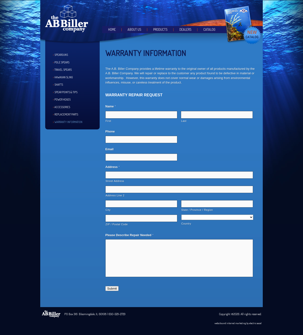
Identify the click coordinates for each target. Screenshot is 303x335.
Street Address (115, 181)
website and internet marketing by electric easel (238, 323)
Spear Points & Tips (65, 92)
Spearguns (61, 55)
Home (112, 29)
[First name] (141, 115)
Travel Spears (63, 69)
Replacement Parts (66, 114)
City (108, 209)
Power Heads (62, 99)
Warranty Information (68, 122)
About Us (134, 29)
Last (184, 120)
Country (186, 223)
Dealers (185, 29)
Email (109, 149)
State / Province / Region (197, 209)
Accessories (62, 107)
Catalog (209, 29)
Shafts (58, 84)
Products (160, 29)
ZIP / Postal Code (117, 224)
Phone (110, 131)
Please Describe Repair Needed (129, 235)
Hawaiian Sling (63, 77)
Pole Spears (61, 62)
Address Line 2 (115, 195)
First (108, 120)
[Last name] (217, 115)
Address (112, 167)
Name (110, 106)
